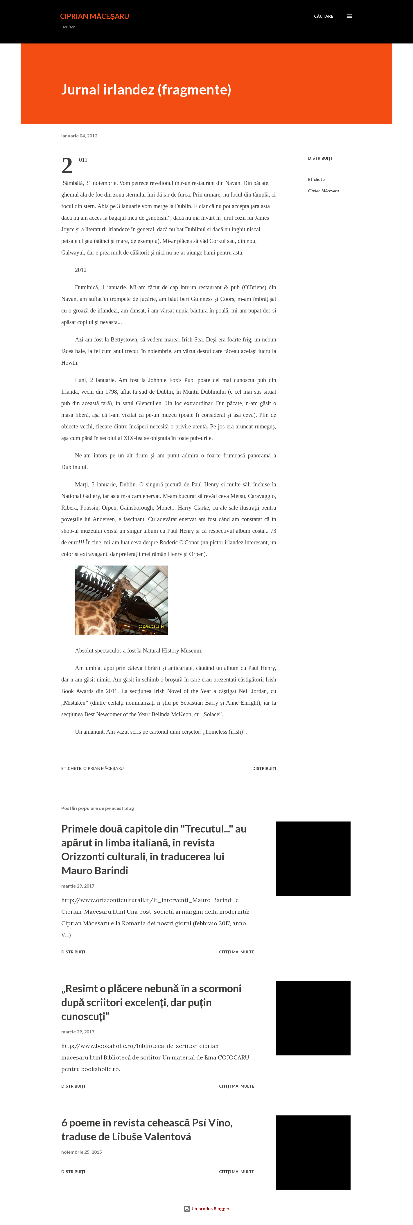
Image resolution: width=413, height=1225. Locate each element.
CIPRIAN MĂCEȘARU (94, 16)
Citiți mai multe (236, 951)
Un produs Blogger (206, 1208)
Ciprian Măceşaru (323, 190)
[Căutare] (323, 16)
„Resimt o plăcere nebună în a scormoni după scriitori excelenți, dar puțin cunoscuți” (151, 1002)
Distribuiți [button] (320, 158)
